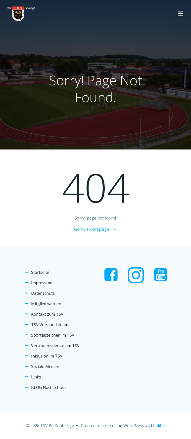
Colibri (159, 425)
